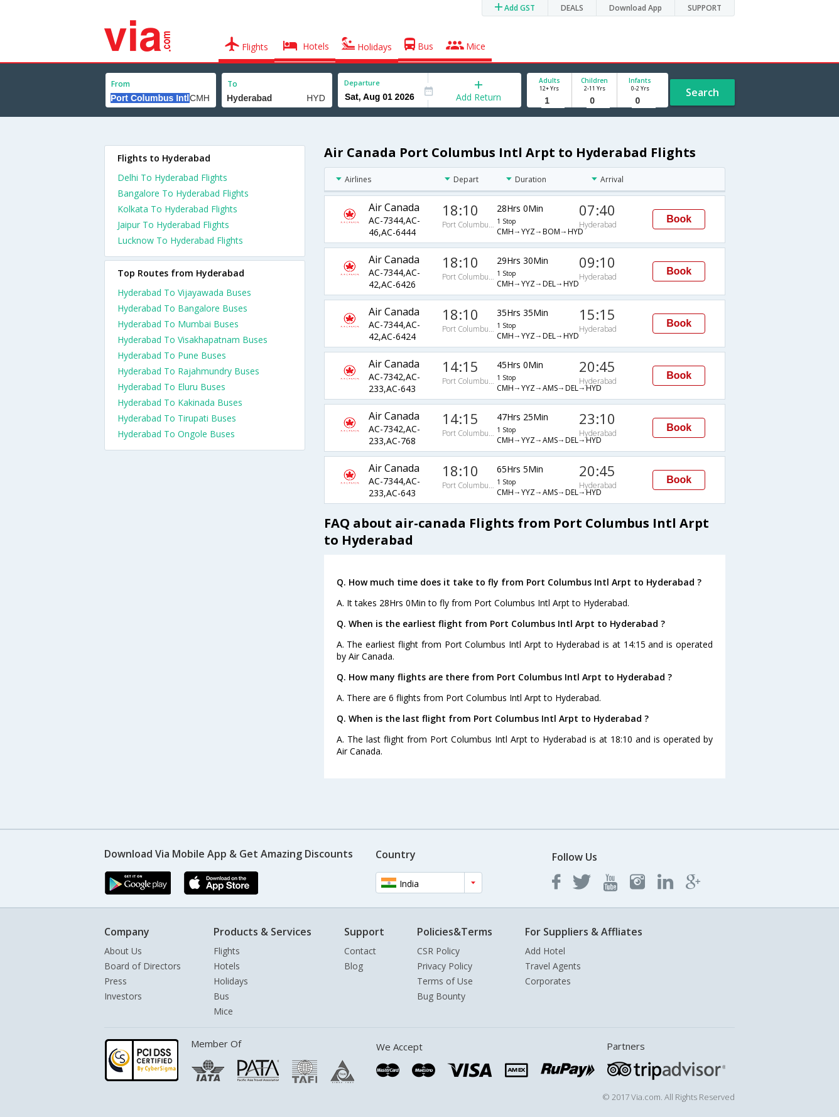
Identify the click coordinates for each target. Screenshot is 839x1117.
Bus (221, 996)
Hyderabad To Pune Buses (171, 355)
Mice (223, 1011)
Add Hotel (545, 951)
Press (115, 981)
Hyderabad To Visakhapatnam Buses (192, 340)
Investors (123, 996)
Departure (362, 82)
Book (678, 219)
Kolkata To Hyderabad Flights (177, 209)
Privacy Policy (444, 966)
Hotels (227, 966)
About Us (123, 951)
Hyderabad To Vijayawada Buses (184, 292)
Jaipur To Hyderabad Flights (173, 225)
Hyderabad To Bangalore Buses (182, 308)
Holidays (231, 981)
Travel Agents (553, 966)
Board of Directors (142, 966)
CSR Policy (438, 951)
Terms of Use (445, 981)
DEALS (572, 8)
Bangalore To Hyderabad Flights (183, 193)
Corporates (548, 981)
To (232, 84)
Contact (360, 951)
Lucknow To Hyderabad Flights (180, 240)
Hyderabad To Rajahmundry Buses (188, 371)
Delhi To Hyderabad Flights (172, 177)
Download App (635, 8)
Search (702, 92)
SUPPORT (705, 8)
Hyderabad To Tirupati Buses (176, 418)
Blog (353, 966)
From (120, 84)
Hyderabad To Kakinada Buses (179, 402)
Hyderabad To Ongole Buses (176, 434)
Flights (227, 951)
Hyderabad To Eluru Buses (171, 387)
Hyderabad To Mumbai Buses (178, 324)
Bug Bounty (441, 996)
